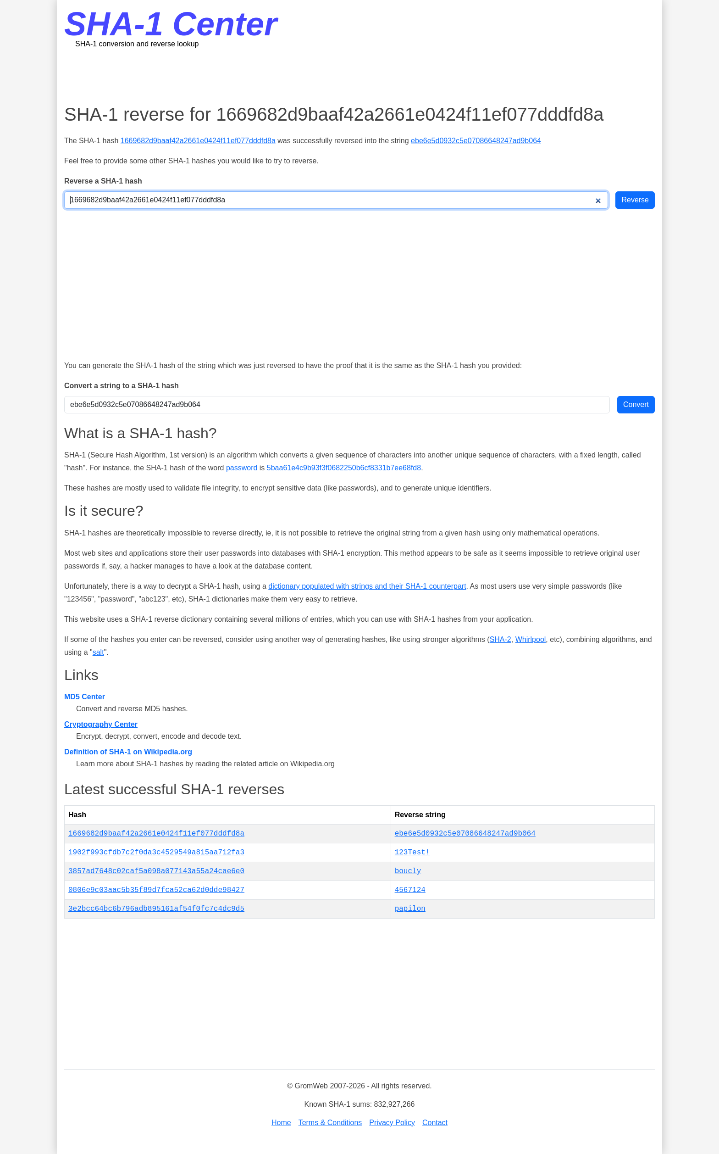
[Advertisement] (359, 75)
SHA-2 (500, 639)
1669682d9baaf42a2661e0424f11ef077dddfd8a (198, 141)
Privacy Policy (392, 1122)
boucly (408, 871)
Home (281, 1122)
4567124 (410, 890)
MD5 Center (84, 697)
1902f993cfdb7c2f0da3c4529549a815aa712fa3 (156, 852)
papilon (410, 909)
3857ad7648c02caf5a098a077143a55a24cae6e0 (156, 871)
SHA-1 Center (170, 24)
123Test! (412, 852)
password (241, 468)
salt (98, 652)
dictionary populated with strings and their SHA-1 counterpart (367, 586)
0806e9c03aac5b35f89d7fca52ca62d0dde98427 (156, 890)
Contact (435, 1122)
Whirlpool (530, 639)
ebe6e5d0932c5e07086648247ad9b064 (476, 141)
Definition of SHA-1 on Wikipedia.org (128, 752)
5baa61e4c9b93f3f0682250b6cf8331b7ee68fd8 (344, 468)
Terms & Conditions (330, 1122)
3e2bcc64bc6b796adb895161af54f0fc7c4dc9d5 (156, 909)
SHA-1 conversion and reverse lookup (137, 44)
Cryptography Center (101, 724)
